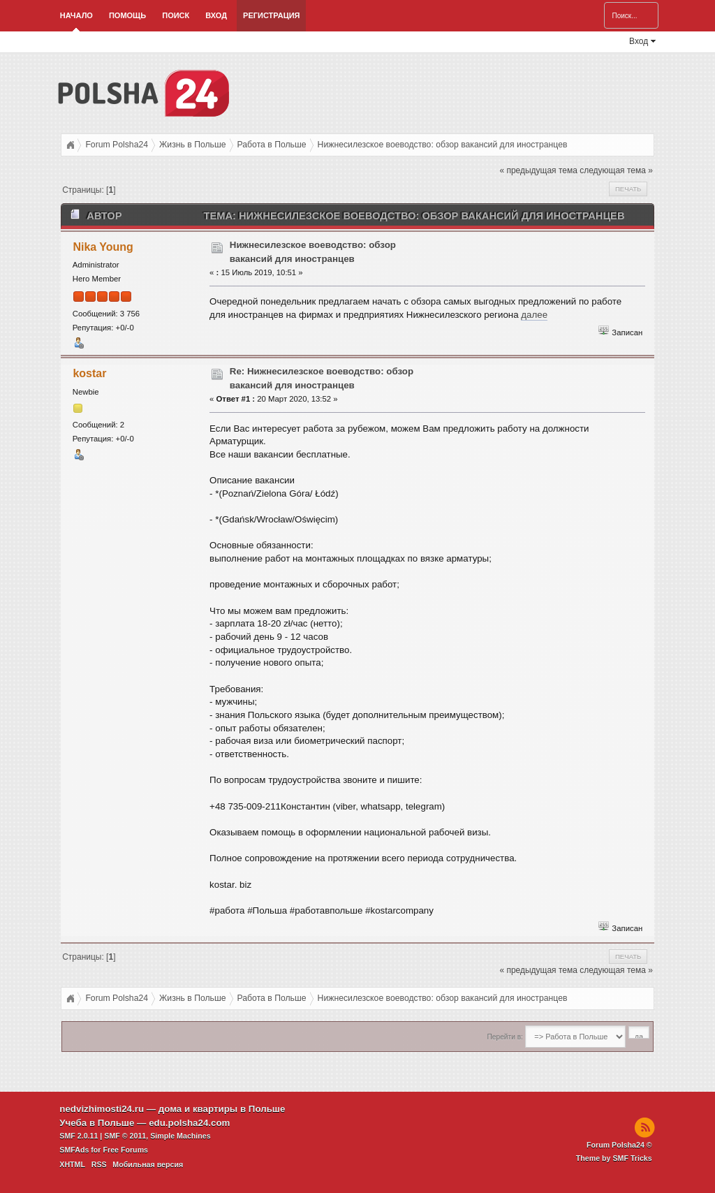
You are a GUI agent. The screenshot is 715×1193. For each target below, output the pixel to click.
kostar (89, 373)
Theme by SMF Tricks (614, 1158)
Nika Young (103, 247)
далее (534, 314)
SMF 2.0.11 (78, 1136)
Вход (216, 15)
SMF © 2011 (125, 1136)
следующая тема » (616, 170)
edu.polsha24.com (189, 1123)
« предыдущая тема (538, 170)
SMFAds (74, 1150)
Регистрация (271, 15)
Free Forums (125, 1150)
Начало (76, 15)
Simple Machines (180, 1136)
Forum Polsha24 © (619, 1145)
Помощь (127, 15)
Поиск (175, 15)
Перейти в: (505, 1037)
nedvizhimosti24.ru (101, 1109)
